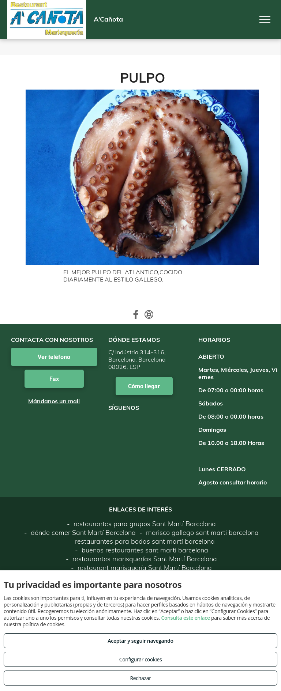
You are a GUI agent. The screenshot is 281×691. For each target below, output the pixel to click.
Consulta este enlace (185, 617)
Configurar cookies (140, 659)
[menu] (264, 19)
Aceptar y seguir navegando (140, 640)
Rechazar (140, 678)
